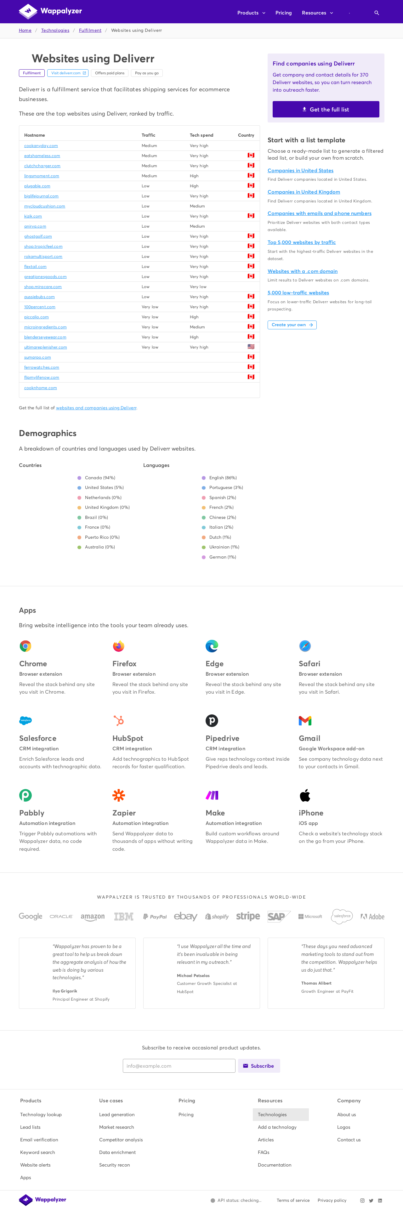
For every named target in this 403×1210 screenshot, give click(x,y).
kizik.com (33, 216)
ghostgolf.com (38, 236)
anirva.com (35, 226)
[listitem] (43, 1114)
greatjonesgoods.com (45, 276)
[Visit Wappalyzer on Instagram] (362, 1200)
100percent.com (40, 306)
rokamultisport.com (43, 256)
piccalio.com (36, 317)
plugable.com (37, 186)
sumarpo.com (37, 357)
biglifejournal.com (41, 196)
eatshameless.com (42, 155)
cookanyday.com (41, 145)
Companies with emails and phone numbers (320, 213)
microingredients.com (45, 327)
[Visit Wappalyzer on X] (371, 1200)
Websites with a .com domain (303, 271)
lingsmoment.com (42, 175)
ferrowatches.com (42, 367)
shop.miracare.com (43, 286)
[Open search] (376, 12)
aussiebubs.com (39, 296)
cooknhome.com (40, 387)
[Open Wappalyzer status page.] (236, 1200)
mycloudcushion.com (44, 206)
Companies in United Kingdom (304, 192)
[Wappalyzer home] (50, 12)
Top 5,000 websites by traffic (302, 242)
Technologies (55, 30)
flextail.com (35, 266)
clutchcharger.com (42, 165)
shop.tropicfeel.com (43, 246)
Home (25, 30)
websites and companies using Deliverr (96, 408)
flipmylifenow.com (42, 377)
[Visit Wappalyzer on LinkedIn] (380, 1200)
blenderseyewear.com (45, 337)
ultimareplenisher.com (45, 347)
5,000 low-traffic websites (298, 293)
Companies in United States (301, 170)
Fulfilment (90, 30)
